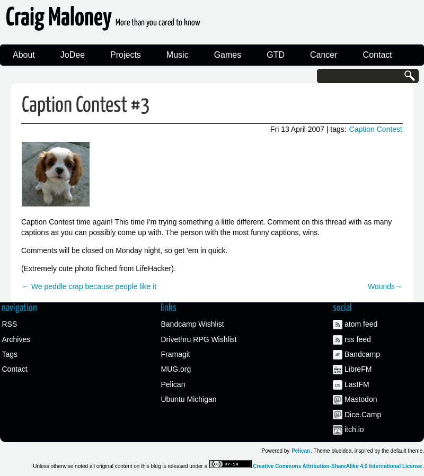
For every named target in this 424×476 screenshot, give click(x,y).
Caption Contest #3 (86, 105)
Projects (125, 54)
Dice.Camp (362, 414)
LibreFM (358, 369)
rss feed (357, 339)
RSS (9, 324)
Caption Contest (375, 129)
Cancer (324, 54)
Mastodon (360, 399)
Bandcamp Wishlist (192, 324)
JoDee (72, 54)
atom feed (360, 324)
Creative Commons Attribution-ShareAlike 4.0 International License (337, 466)
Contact (377, 54)
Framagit (175, 354)
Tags (10, 354)
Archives (16, 339)
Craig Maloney (103, 21)
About (24, 54)
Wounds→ (385, 286)
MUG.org (176, 369)
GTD (276, 54)
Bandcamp (362, 354)
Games (228, 54)
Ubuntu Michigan (189, 399)
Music (177, 54)
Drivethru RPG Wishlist (199, 339)
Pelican (173, 384)
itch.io (354, 429)
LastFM (356, 384)
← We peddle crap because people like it (89, 286)
